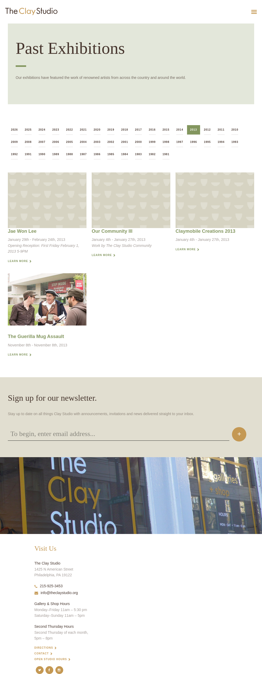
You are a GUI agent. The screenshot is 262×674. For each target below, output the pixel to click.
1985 (110, 154)
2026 (14, 129)
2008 (28, 142)
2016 (152, 129)
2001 (124, 142)
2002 (110, 142)
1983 (138, 154)
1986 (97, 154)
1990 (42, 154)
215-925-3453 (48, 586)
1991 (28, 154)
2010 (234, 129)
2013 (193, 129)
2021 (83, 129)
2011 (221, 129)
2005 (69, 142)
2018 (124, 129)
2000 (138, 142)
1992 (14, 154)
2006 (55, 142)
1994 (221, 142)
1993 (234, 142)
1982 (152, 154)
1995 (207, 142)
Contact (41, 653)
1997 (179, 142)
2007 (42, 142)
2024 (42, 129)
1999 (152, 142)
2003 (97, 142)
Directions (43, 647)
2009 (14, 142)
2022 (69, 129)
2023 (55, 129)
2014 (179, 129)
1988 (69, 154)
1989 (55, 154)
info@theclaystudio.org (56, 593)
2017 (138, 129)
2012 (207, 129)
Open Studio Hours (50, 659)
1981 (165, 154)
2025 (28, 129)
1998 (165, 142)
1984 (124, 154)
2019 (110, 129)
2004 (83, 142)
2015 (165, 129)
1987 (83, 154)
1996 (193, 142)
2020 (97, 129)
